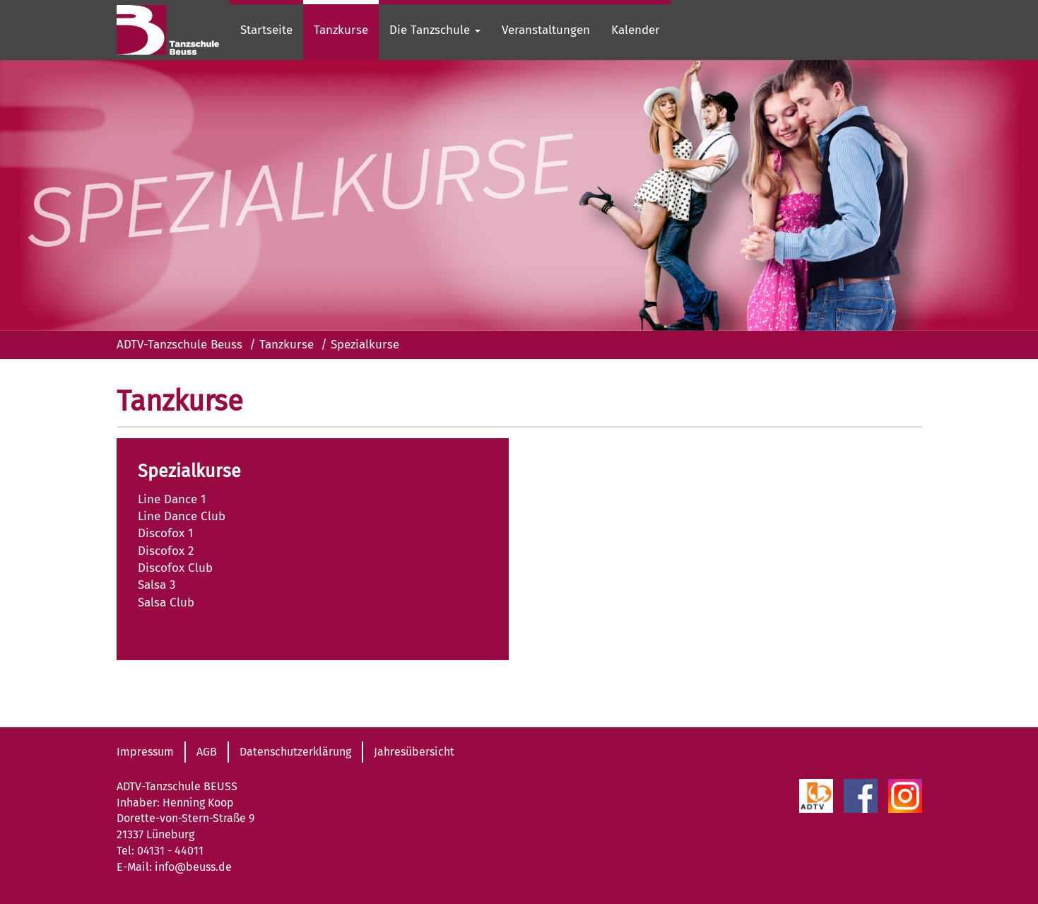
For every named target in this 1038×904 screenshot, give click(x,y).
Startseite (266, 30)
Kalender (635, 30)
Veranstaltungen (546, 30)
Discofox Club (175, 567)
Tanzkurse (341, 30)
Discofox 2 (166, 551)
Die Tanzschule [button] (434, 30)
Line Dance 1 (172, 499)
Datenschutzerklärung (295, 751)
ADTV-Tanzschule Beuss (179, 344)
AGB (206, 751)
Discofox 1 (165, 533)
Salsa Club (166, 602)
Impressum (145, 751)
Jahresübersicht (414, 751)
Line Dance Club (181, 516)
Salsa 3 (156, 584)
